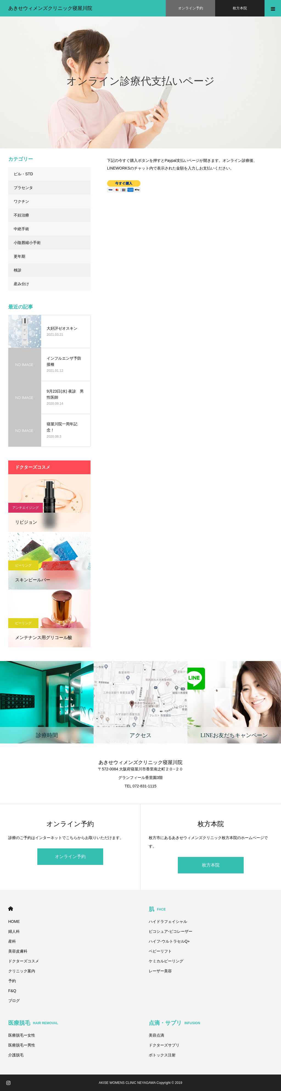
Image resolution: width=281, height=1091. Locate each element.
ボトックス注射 (162, 1055)
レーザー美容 (160, 971)
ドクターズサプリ (164, 1045)
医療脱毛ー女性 (21, 1035)
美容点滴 (156, 1035)
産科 (12, 941)
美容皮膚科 (17, 951)
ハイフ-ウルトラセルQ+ (169, 941)
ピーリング (23, 565)
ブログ (14, 1000)
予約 (12, 981)
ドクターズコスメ (23, 961)
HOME (10, 908)
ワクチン (21, 201)
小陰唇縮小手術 (27, 242)
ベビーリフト (160, 951)
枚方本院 (211, 865)
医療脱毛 (33, 1023)
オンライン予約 (70, 856)
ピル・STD (23, 174)
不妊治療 (21, 215)
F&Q (12, 991)
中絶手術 (21, 229)
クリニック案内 (21, 971)
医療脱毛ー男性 (21, 1045)
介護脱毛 (16, 1055)
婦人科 (14, 931)
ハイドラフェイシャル (168, 921)
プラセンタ (23, 187)
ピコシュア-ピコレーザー (170, 931)
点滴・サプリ (174, 1023)
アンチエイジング (25, 508)
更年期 (19, 256)
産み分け (21, 284)
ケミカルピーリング (166, 961)
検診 (17, 270)
